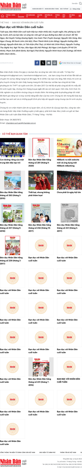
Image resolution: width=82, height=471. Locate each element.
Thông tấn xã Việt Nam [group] (68, 452)
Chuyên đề (39, 16)
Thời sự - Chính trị (10, 16)
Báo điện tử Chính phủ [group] (47, 452)
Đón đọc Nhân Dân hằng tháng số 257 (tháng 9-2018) (11, 228)
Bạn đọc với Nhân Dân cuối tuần (27, 22)
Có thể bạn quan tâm (15, 133)
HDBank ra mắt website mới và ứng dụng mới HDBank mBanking (68, 162)
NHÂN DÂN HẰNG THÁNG (52, 9)
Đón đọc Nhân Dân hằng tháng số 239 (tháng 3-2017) (11, 260)
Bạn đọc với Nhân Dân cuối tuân (67, 259)
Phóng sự (57, 16)
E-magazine (21, 16)
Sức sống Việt (72, 16)
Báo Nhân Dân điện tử (13, 463)
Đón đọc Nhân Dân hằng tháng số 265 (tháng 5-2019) (11, 195)
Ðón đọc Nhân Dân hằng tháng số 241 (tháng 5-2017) (68, 228)
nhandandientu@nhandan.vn (72, 467)
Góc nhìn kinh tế (30, 16)
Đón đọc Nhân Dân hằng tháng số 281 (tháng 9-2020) (39, 162)
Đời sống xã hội (48, 16)
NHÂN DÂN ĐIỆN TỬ (37, 9)
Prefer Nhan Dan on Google (70, 63)
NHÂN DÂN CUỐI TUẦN (13, 7)
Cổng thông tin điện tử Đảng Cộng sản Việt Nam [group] (17, 452)
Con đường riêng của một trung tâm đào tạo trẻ (12, 161)
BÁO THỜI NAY (64, 9)
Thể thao (4, 22)
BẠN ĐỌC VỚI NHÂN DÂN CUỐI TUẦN (68, 380)
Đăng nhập (76, 9)
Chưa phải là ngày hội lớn (69, 192)
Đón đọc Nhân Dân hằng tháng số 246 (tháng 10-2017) (39, 228)
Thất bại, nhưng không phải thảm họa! (39, 193)
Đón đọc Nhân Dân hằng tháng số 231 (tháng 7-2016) (39, 382)
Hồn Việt (63, 16)
